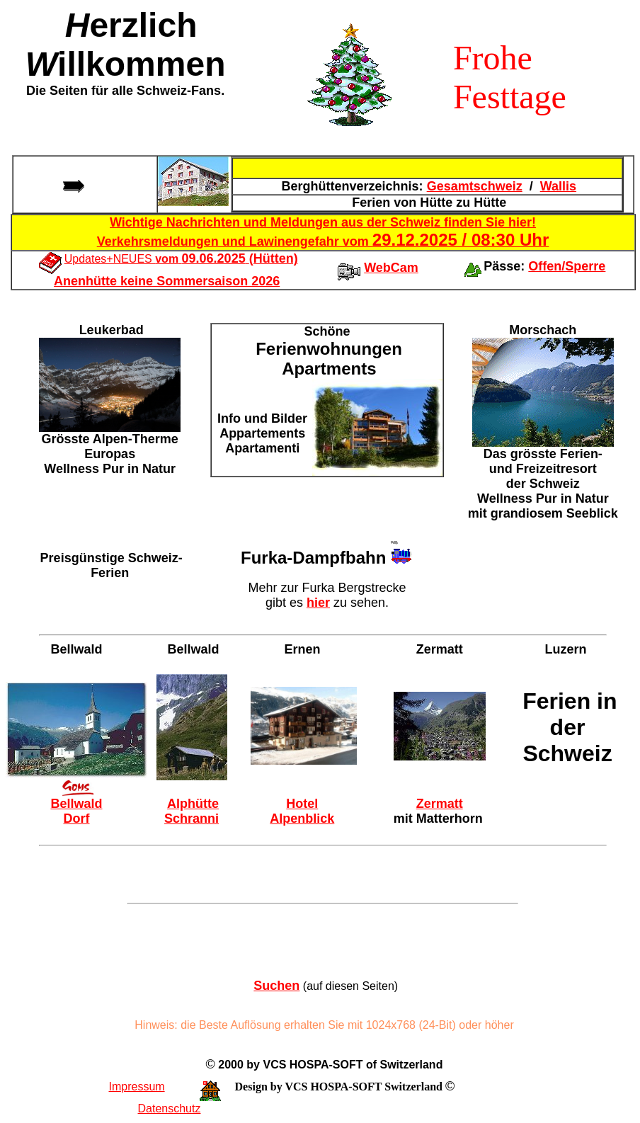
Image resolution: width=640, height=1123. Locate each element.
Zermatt (439, 804)
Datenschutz (169, 1108)
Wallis (558, 186)
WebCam (391, 268)
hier (318, 602)
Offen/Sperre (566, 266)
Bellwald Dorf (76, 811)
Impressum (137, 1087)
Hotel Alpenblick (302, 811)
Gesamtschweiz (474, 186)
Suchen (276, 986)
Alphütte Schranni (191, 811)
